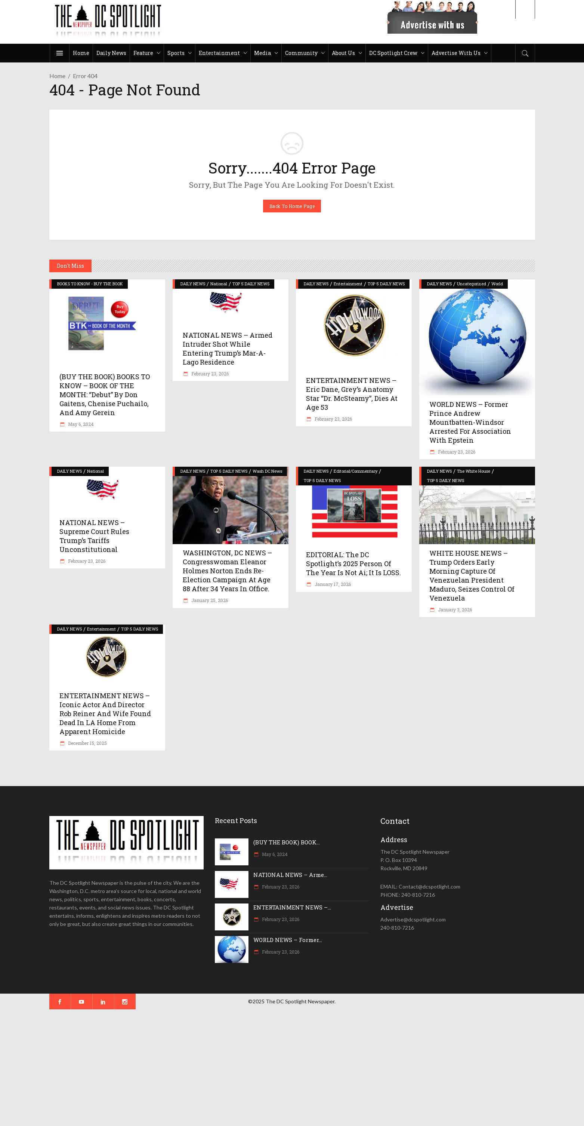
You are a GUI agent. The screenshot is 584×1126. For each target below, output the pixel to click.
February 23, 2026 (209, 374)
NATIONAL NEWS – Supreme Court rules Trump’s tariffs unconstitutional (94, 536)
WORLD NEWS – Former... (287, 940)
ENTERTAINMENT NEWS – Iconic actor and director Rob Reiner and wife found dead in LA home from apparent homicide (105, 713)
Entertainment (348, 283)
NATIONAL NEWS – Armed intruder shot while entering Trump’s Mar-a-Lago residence (227, 348)
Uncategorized (471, 283)
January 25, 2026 (209, 600)
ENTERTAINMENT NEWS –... (292, 907)
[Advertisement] (224, 1067)
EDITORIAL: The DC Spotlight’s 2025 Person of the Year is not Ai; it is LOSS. (353, 563)
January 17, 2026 (332, 584)
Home (57, 75)
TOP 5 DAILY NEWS (250, 283)
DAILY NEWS (192, 283)
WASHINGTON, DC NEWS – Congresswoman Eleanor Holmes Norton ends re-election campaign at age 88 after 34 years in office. (227, 570)
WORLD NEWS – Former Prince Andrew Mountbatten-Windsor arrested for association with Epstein (470, 422)
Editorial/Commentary (355, 471)
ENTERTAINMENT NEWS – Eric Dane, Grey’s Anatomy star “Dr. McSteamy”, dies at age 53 (352, 394)
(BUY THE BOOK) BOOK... (286, 842)
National (218, 283)
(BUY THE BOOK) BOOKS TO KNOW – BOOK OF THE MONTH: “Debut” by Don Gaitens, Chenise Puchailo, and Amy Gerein (104, 394)
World (497, 283)
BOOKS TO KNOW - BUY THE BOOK (90, 283)
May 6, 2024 (80, 424)
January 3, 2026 (454, 610)
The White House (473, 471)
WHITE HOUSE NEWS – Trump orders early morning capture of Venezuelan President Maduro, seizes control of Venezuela (472, 575)
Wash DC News (267, 471)
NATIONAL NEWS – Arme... (290, 874)
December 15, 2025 (87, 743)
